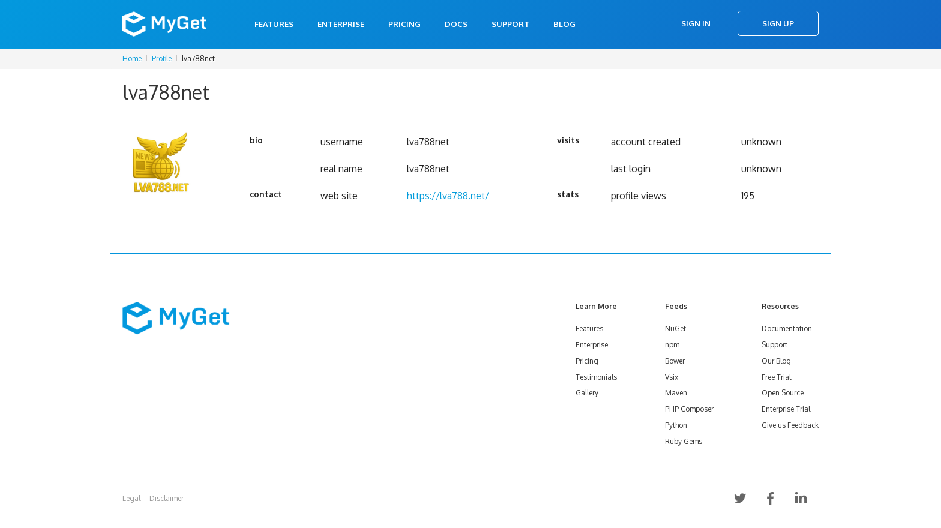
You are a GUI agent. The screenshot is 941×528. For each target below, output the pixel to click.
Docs (456, 24)
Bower (675, 360)
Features (273, 24)
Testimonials (596, 377)
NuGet (675, 328)
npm (672, 344)
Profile (162, 58)
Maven (676, 392)
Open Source (783, 392)
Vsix (671, 377)
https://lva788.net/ (448, 196)
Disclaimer (166, 498)
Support (510, 24)
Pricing (404, 24)
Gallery (587, 392)
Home (132, 58)
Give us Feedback (790, 425)
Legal (131, 498)
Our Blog (776, 360)
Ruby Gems (683, 441)
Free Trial (776, 377)
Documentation (787, 328)
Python (676, 425)
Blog (564, 24)
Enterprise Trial (786, 408)
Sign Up (778, 23)
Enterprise (340, 24)
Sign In (696, 23)
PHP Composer (689, 408)
